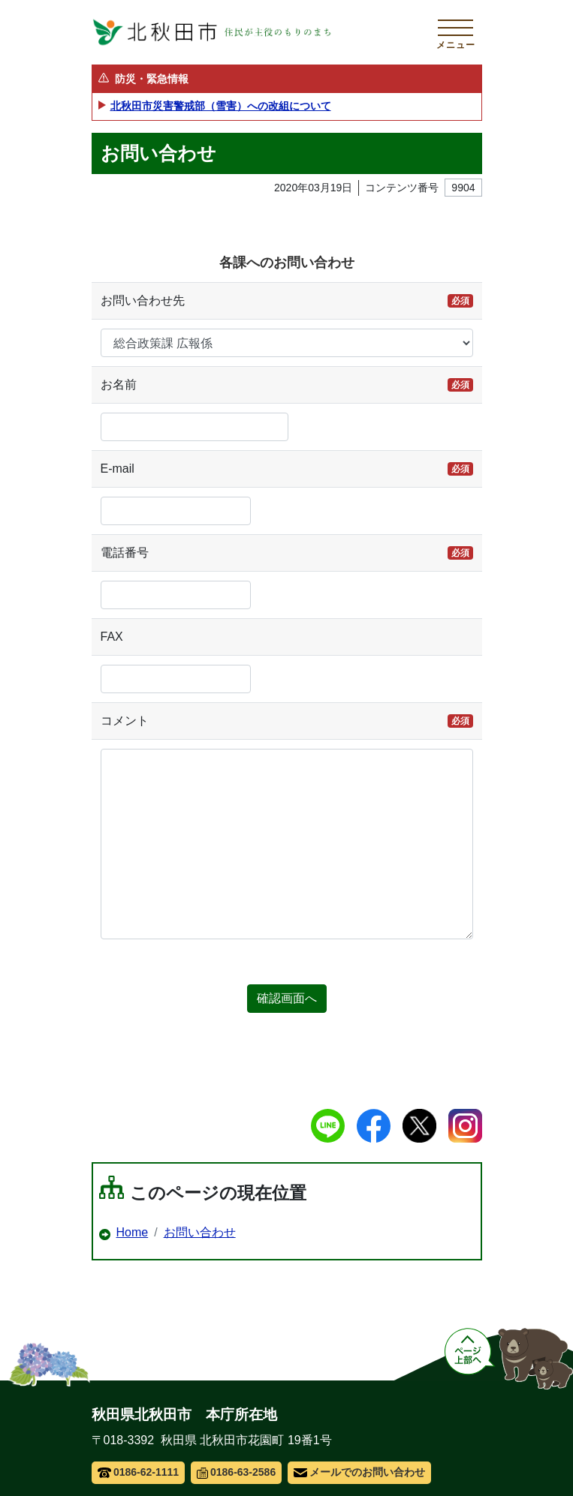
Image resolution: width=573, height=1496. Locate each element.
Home (132, 1232)
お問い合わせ (200, 1232)
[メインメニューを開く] (456, 32)
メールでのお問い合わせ (359, 1472)
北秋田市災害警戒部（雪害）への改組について (220, 106)
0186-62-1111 (138, 1472)
